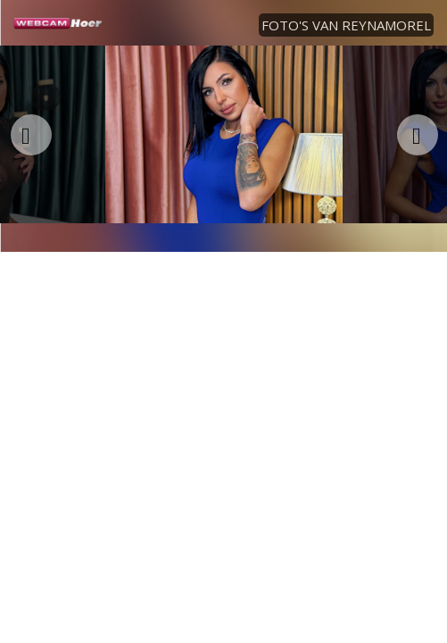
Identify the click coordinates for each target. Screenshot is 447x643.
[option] (224, 135)
